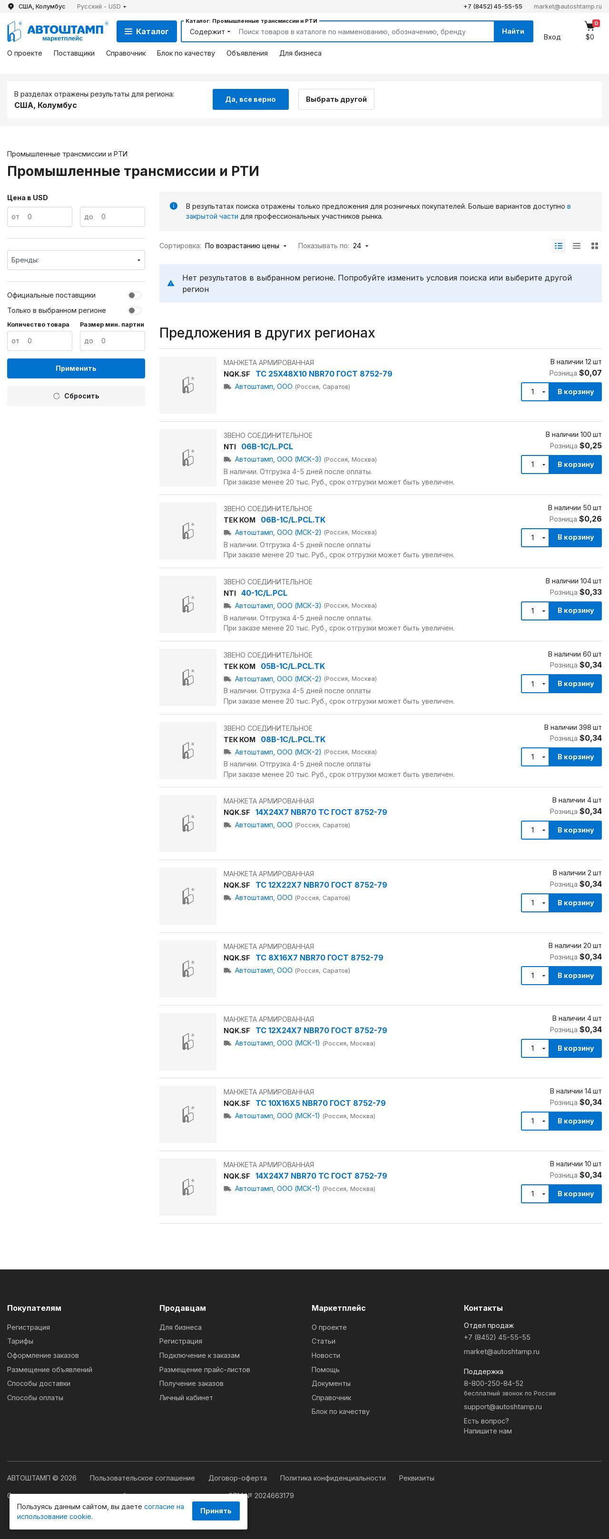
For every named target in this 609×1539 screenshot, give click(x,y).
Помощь (326, 1369)
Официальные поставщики (51, 295)
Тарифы (20, 1341)
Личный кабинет (186, 1398)
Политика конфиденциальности (334, 1478)
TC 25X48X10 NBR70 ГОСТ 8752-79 (324, 373)
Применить (76, 368)
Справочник (126, 53)
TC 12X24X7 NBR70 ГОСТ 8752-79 (321, 1030)
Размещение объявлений (49, 1369)
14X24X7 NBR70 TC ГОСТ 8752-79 (321, 812)
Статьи (323, 1341)
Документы (331, 1383)
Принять (216, 1511)
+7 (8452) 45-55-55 (492, 6)
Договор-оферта (238, 1478)
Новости (326, 1355)
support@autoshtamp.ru (503, 1407)
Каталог (147, 31)
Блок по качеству (186, 53)
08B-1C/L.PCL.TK (293, 739)
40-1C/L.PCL (264, 593)
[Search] (355, 31)
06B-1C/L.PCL (267, 446)
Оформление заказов (43, 1355)
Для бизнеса (300, 53)
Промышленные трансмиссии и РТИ (67, 153)
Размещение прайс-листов (204, 1369)
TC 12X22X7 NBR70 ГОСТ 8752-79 (321, 885)
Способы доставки (38, 1383)
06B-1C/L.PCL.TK (293, 519)
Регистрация (28, 1327)
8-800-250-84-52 (533, 1388)
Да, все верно (250, 99)
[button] (102, 6)
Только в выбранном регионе (56, 310)
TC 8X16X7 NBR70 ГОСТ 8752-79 (319, 957)
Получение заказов (191, 1383)
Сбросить (76, 396)
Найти (513, 31)
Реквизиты (416, 1478)
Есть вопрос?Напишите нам (488, 1426)
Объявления (247, 53)
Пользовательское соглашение (143, 1478)
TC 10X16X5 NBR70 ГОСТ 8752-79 (320, 1103)
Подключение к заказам (199, 1355)
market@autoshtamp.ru (568, 6)
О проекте (24, 53)
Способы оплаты (35, 1398)
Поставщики (74, 53)
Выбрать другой (336, 99)
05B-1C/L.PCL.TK (293, 666)
